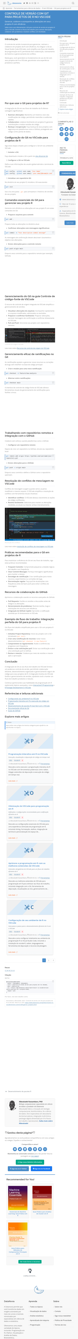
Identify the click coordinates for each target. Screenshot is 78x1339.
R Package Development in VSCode (18, 688)
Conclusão (63, 103)
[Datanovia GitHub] (30, 3)
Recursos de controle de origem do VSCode (33, 348)
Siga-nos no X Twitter (18, 1092)
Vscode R (17, 760)
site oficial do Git (41, 156)
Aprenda (9, 8)
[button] (4, 8)
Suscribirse (66, 163)
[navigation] (74, 8)
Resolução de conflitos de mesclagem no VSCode (67, 80)
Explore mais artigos (66, 109)
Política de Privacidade (62, 1243)
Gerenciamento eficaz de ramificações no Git (67, 68)
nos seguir (35, 1079)
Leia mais (70, 223)
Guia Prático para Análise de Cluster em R (42, 1123)
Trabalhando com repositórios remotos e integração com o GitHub (67, 73)
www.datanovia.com (69, 199)
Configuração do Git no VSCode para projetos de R (67, 49)
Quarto (10, 1286)
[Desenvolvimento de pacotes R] (18, 1014)
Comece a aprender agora (13, 1272)
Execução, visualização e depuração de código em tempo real (29, 757)
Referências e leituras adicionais (67, 106)
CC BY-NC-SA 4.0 (10, 970)
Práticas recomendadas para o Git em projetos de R (67, 86)
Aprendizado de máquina (39, 1243)
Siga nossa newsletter (62, 1239)
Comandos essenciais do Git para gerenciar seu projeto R (67, 55)
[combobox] (73, 3)
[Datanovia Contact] (32, 3)
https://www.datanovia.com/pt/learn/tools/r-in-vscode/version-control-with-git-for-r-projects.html (30, 1003)
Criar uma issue (63, 113)
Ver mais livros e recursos (30, 1185)
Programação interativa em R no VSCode (28, 754)
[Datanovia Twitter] (24, 3)
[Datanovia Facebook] (27, 3)
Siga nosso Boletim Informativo (30, 1085)
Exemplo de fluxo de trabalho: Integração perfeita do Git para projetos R (66, 97)
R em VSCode (47, 8)
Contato (57, 1234)
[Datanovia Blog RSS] (35, 3)
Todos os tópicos (36, 1230)
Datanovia (61, 1279)
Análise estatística (36, 1239)
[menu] (4, 3)
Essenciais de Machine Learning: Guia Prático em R (17, 1124)
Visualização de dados (38, 1234)
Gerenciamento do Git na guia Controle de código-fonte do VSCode (67, 61)
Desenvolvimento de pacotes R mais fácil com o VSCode (29, 706)
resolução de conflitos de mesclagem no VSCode (35, 546)
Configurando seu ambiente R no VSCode (23, 699)
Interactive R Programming (43, 685)
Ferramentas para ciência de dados (27, 8)
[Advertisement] (30, 82)
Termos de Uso (59, 1248)
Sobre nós (57, 1230)
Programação (34, 1248)
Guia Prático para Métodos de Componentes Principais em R (17, 1161)
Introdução (63, 41)
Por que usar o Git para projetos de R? (67, 44)
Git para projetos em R (62, 8)
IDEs (10, 760)
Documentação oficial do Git (18, 708)
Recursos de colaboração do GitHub (67, 92)
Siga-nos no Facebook (41, 1092)
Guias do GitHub (14, 711)
